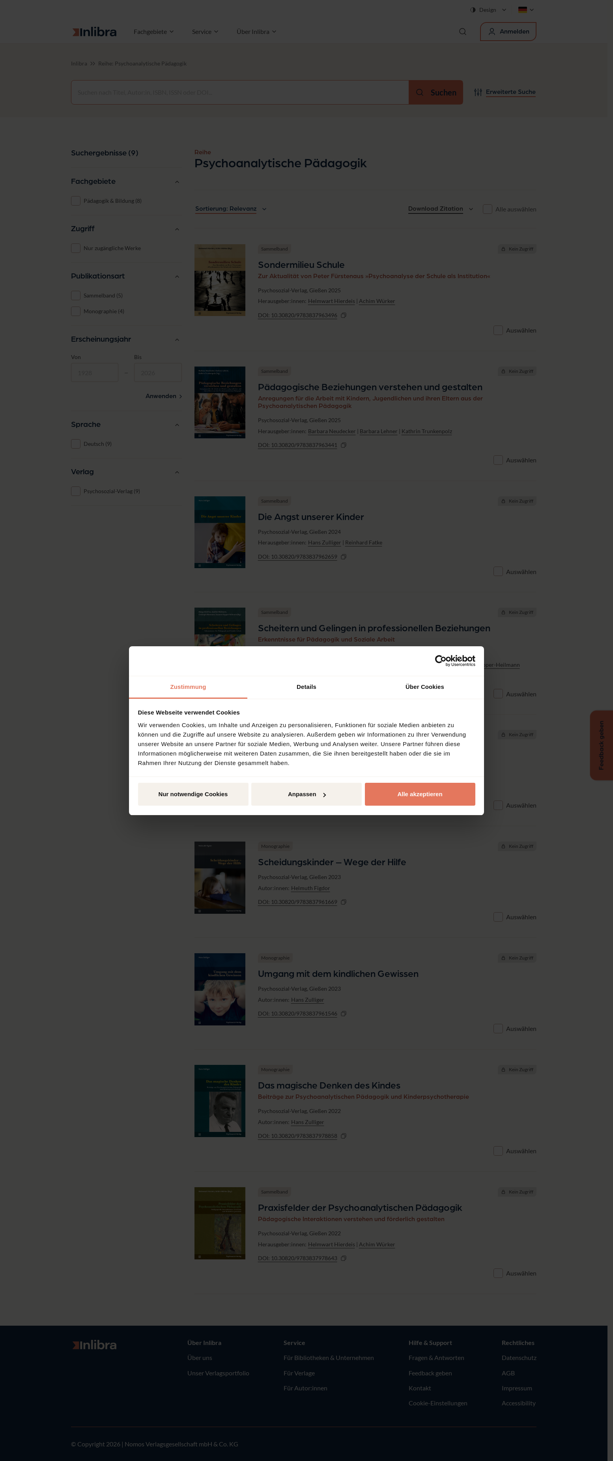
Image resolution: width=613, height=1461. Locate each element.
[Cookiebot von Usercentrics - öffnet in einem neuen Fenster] (440, 661)
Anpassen (307, 794)
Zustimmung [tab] (188, 686)
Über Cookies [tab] (425, 686)
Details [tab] (306, 686)
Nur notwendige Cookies (193, 794)
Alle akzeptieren (419, 794)
